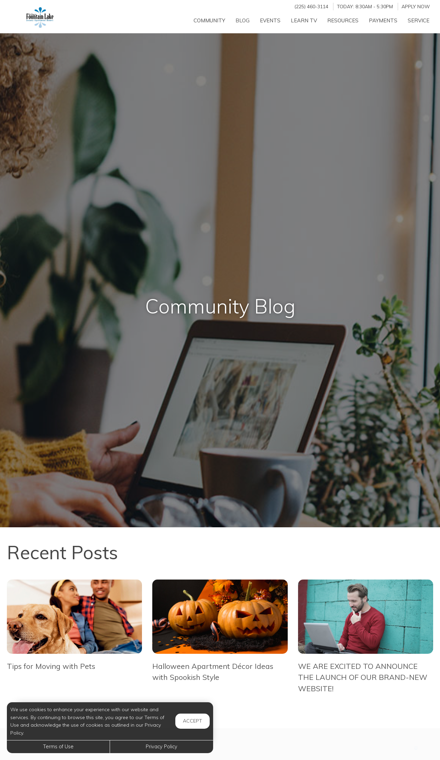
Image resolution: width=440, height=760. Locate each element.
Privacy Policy (161, 747)
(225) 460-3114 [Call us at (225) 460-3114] (311, 6)
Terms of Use (58, 747)
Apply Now (416, 6)
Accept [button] (192, 721)
